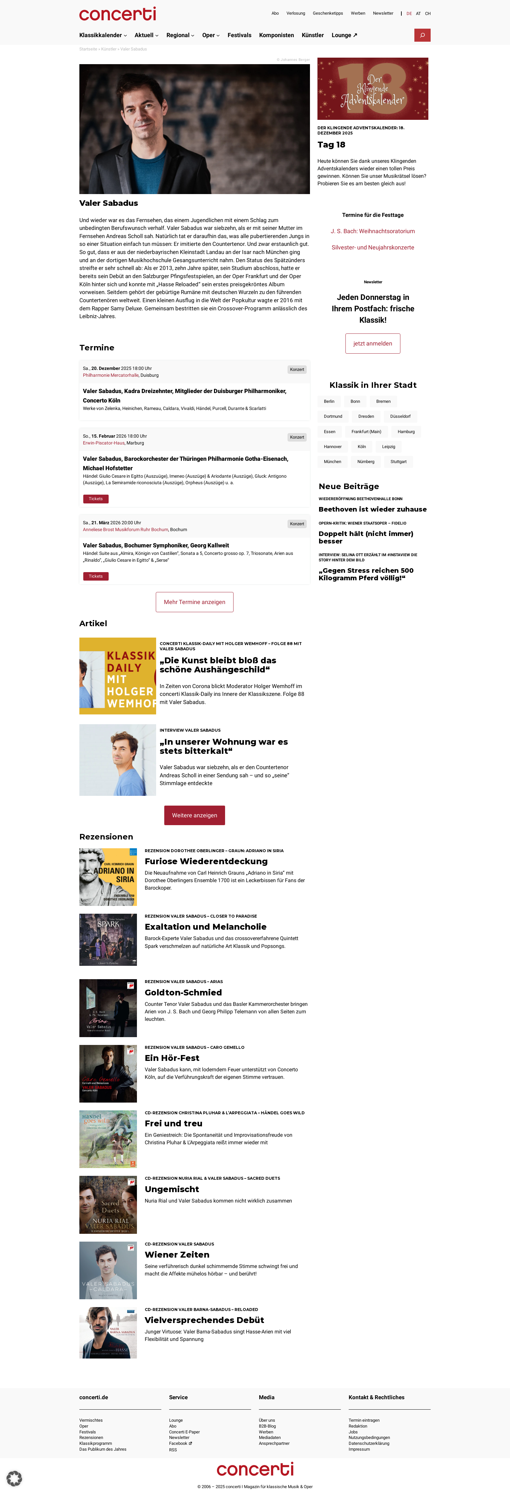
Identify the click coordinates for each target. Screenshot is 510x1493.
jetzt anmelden (373, 343)
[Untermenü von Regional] (193, 35)
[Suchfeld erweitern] (422, 35)
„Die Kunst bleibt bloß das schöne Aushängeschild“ (218, 665)
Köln (362, 446)
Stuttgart (399, 461)
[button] (14, 1478)
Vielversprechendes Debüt (204, 1320)
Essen (329, 431)
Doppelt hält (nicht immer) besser (366, 537)
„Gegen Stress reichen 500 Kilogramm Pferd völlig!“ (366, 574)
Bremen (383, 401)
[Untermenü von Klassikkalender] (125, 35)
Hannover (333, 446)
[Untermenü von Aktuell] (157, 35)
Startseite (88, 49)
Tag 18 (331, 144)
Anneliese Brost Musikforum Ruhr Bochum (125, 529)
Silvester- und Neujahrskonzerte (373, 247)
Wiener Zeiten (177, 1254)
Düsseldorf (400, 416)
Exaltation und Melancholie (206, 926)
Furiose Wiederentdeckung (206, 861)
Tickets (96, 498)
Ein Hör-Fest (172, 1058)
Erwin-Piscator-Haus (104, 443)
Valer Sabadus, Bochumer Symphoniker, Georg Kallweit (156, 545)
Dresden (366, 416)
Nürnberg (365, 461)
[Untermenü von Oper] (218, 35)
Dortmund (333, 416)
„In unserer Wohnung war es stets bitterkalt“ (224, 746)
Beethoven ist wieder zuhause (373, 509)
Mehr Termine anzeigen (194, 602)
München (332, 461)
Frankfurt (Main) (367, 431)
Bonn (355, 401)
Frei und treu (174, 1123)
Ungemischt (172, 1189)
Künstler (108, 49)
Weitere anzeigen (194, 815)
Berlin (329, 401)
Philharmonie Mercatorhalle (111, 375)
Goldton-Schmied (183, 992)
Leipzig (388, 446)
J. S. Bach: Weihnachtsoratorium (373, 231)
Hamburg (406, 431)
